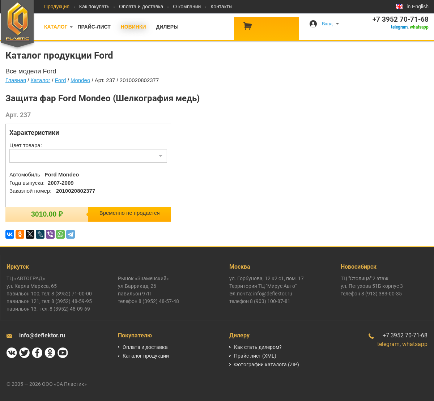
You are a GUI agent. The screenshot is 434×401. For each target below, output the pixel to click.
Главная (15, 80)
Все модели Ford (30, 71)
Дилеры (167, 27)
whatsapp (419, 27)
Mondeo (80, 80)
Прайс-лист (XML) (255, 356)
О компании (187, 6)
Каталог (56, 27)
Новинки (133, 27)
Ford (60, 80)
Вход (327, 23)
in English (418, 6)
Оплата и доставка (141, 6)
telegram (399, 27)
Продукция (56, 6)
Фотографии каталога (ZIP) (266, 364)
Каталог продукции (146, 356)
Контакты (221, 6)
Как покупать (94, 6)
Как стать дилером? (258, 347)
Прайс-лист (93, 27)
